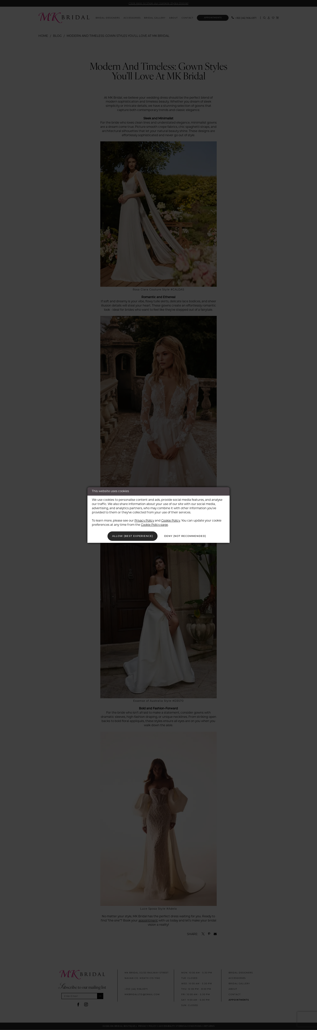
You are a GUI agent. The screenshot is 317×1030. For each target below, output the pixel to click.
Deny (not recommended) (186, 536)
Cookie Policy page (154, 524)
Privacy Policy (144, 520)
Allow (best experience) (132, 536)
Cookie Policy (170, 520)
